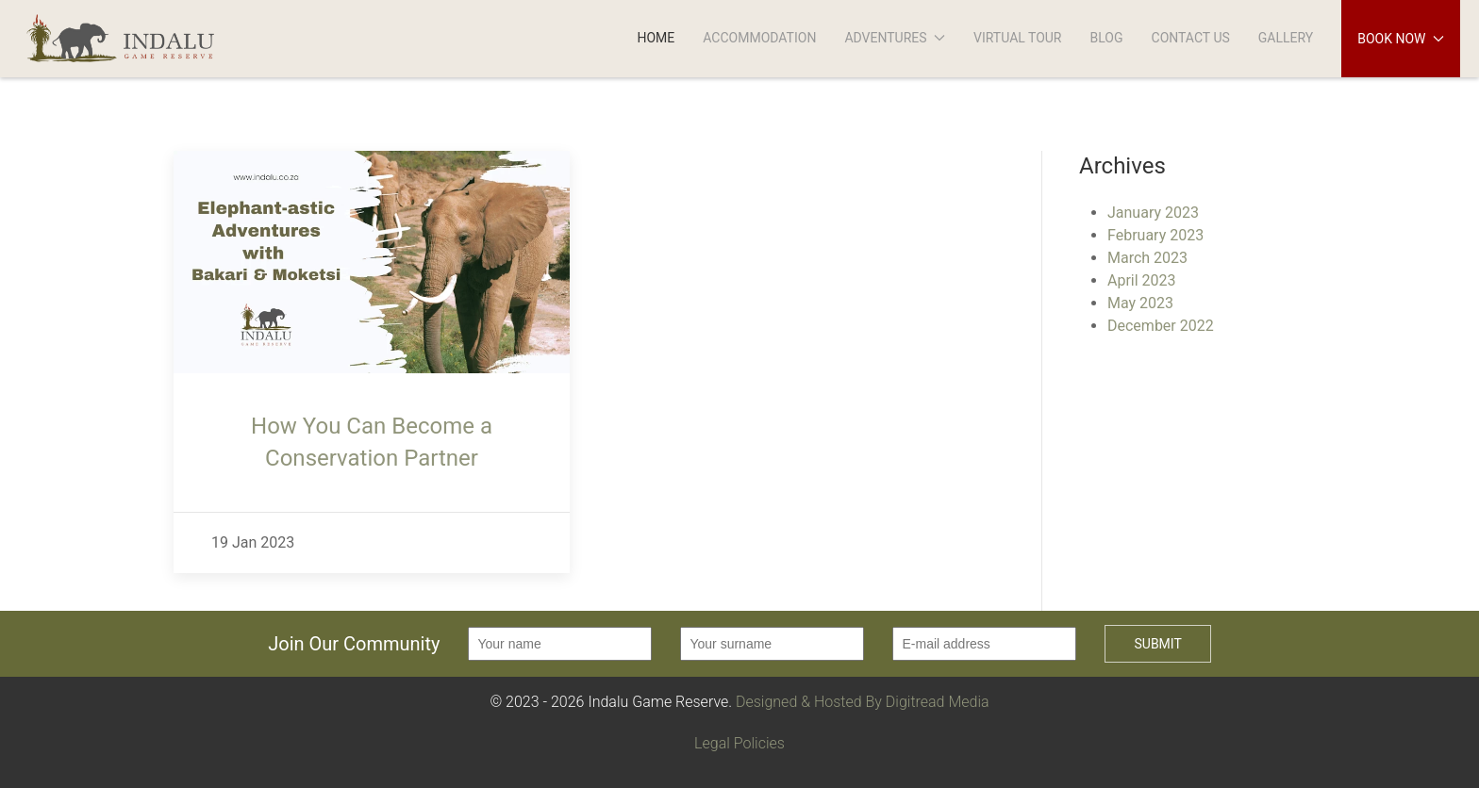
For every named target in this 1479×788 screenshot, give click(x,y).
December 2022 (1160, 326)
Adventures (894, 37)
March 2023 (1147, 258)
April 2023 (1141, 280)
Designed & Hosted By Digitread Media (862, 702)
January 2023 (1153, 213)
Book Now (1400, 38)
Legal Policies (739, 743)
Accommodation (759, 37)
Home (655, 37)
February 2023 (1155, 235)
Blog (1106, 37)
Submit (1157, 643)
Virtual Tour (1017, 37)
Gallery (1285, 37)
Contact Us (1191, 37)
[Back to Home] (134, 38)
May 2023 (1140, 303)
